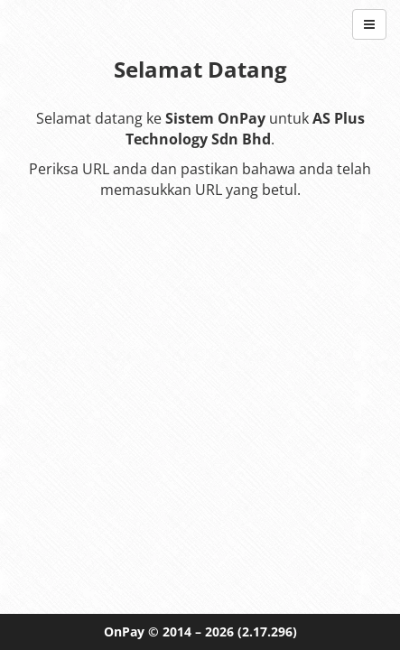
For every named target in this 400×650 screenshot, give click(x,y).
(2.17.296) (267, 631)
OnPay (124, 631)
